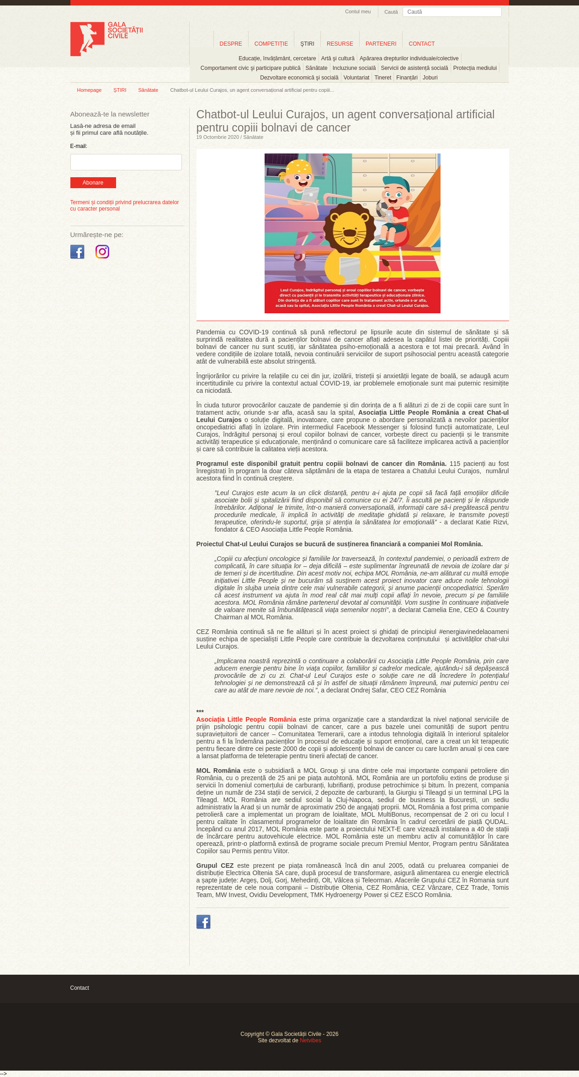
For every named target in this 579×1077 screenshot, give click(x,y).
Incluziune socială (354, 68)
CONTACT (422, 44)
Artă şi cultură (338, 58)
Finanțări (407, 77)
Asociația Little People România (247, 719)
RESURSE (340, 44)
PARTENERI (381, 44)
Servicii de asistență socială (414, 68)
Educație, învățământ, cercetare (277, 58)
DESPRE (231, 44)
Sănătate (317, 68)
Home (201, 43)
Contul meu (358, 11)
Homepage (89, 90)
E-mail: (78, 146)
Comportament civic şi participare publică (251, 68)
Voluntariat (357, 77)
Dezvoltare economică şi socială (299, 77)
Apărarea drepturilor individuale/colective (409, 58)
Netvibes (310, 1040)
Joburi (430, 77)
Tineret (382, 77)
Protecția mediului (475, 68)
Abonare (93, 183)
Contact (79, 988)
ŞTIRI (307, 44)
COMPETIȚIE (271, 44)
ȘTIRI (119, 90)
